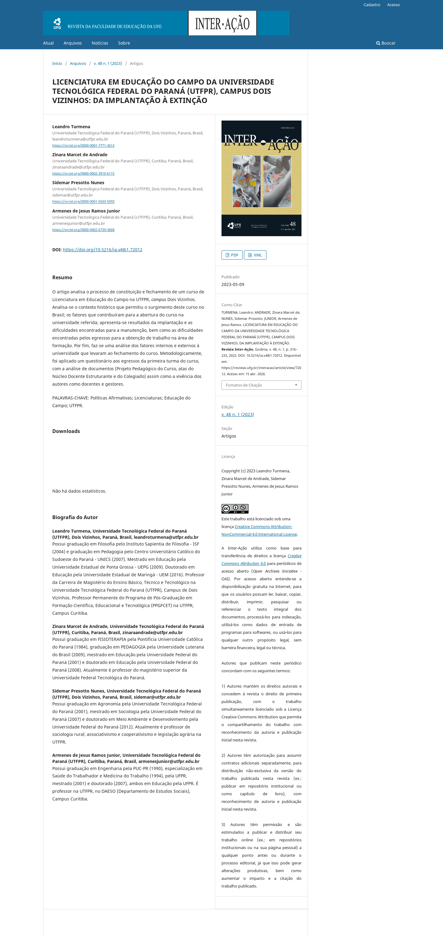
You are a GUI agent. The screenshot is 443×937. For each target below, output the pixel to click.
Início (57, 63)
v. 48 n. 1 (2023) (108, 63)
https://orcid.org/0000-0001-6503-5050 (83, 202)
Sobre (124, 43)
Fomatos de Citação (244, 385)
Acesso (393, 4)
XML (257, 255)
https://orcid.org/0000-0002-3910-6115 (83, 173)
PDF (234, 255)
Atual (48, 43)
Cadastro (372, 4)
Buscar (386, 43)
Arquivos (73, 43)
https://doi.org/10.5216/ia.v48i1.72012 (102, 249)
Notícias (100, 43)
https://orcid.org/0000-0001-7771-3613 (83, 145)
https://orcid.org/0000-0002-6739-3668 (83, 230)
